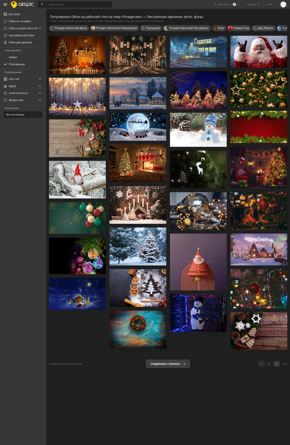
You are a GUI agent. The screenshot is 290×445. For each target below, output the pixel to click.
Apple (10, 86)
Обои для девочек (18, 42)
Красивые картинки (19, 35)
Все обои (12, 14)
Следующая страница (168, 363)
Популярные (17, 64)
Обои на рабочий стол (22, 28)
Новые (13, 57)
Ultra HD (11, 79)
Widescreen (13, 100)
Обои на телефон (17, 21)
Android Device (16, 93)
